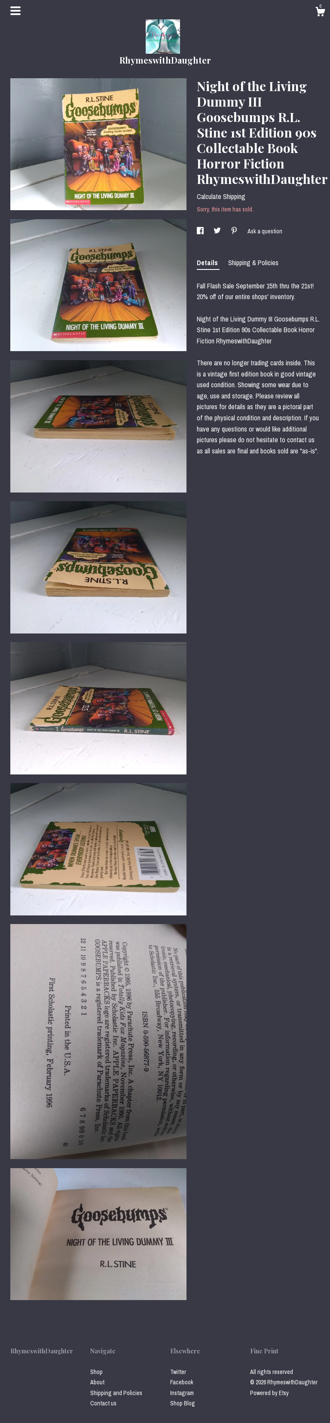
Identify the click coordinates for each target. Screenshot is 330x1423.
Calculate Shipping (221, 196)
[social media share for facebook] (201, 231)
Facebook (181, 1382)
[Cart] (320, 12)
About (97, 1382)
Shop (96, 1372)
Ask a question (265, 231)
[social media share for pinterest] (235, 231)
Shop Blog (182, 1403)
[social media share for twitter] (218, 231)
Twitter (178, 1372)
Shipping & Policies (253, 262)
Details (208, 262)
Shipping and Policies (116, 1393)
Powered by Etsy (269, 1393)
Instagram (182, 1393)
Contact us (103, 1403)
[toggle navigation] (15, 10)
